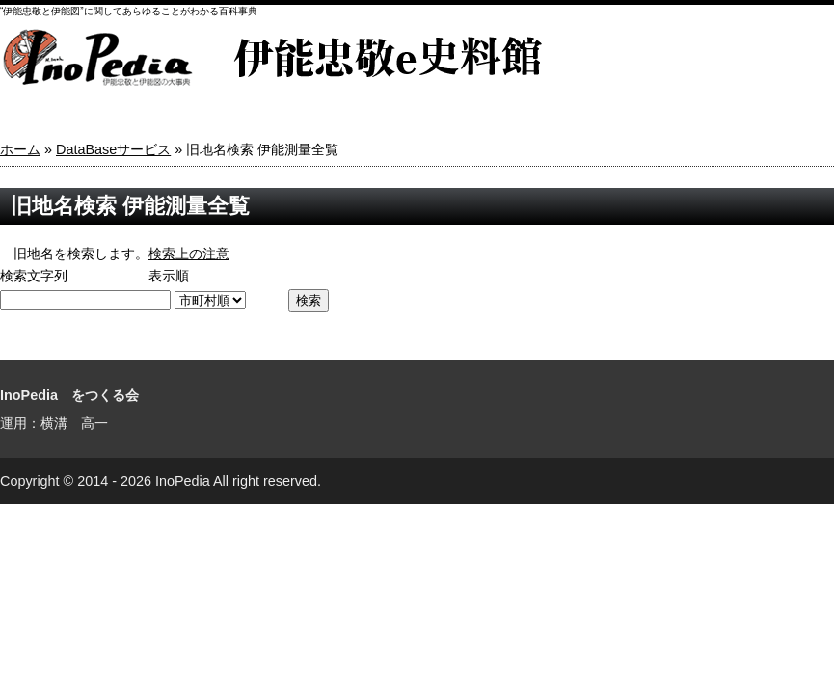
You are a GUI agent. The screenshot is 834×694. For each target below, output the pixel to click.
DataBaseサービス (113, 149)
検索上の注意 (188, 253)
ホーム (20, 149)
